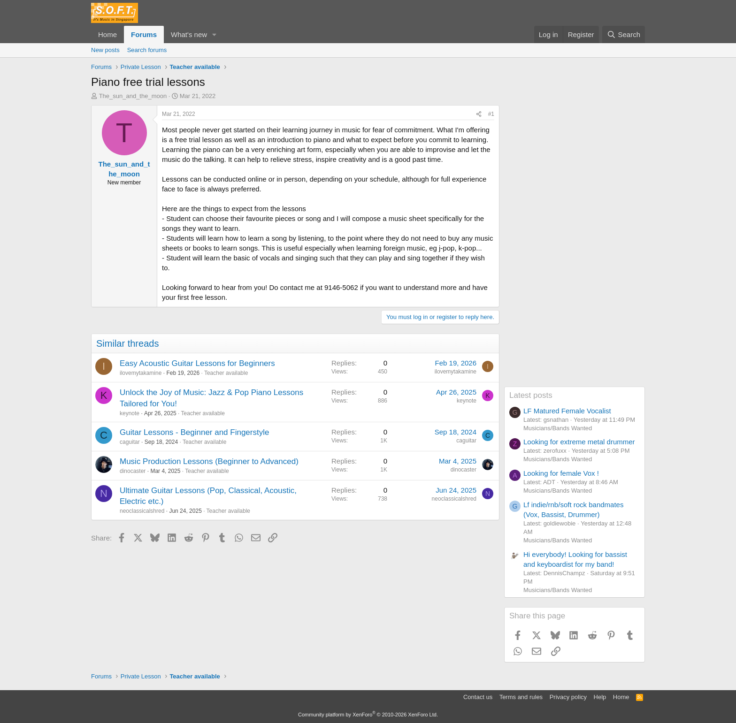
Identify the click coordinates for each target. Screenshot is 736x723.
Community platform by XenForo (368, 714)
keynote (129, 413)
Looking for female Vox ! (561, 473)
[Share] (479, 114)
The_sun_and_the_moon (133, 95)
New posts (105, 49)
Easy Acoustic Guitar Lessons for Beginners (197, 363)
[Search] (623, 34)
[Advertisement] (574, 246)
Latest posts (530, 395)
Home (107, 34)
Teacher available (226, 373)
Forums (144, 34)
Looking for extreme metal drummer (579, 442)
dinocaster (133, 471)
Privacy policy (568, 696)
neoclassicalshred (142, 511)
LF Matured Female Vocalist (567, 411)
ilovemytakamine (140, 373)
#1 (491, 114)
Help (600, 696)
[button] (214, 34)
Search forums (147, 49)
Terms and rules (521, 696)
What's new (189, 34)
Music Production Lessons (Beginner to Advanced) (209, 461)
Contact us (477, 696)
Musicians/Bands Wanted (557, 428)
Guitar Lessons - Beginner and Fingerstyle (194, 432)
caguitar (130, 442)
